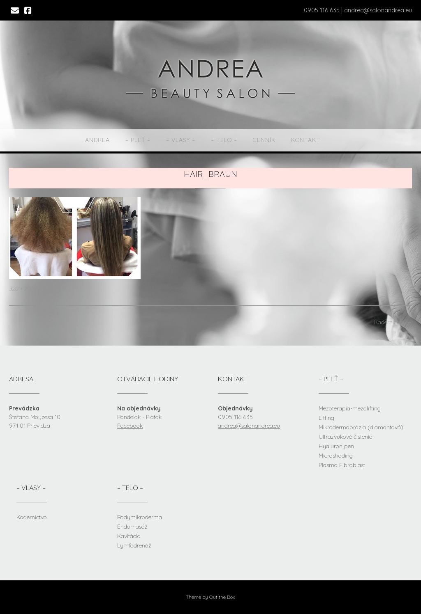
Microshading (336, 455)
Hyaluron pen (336, 446)
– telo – (224, 140)
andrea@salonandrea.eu (249, 425)
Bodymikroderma (139, 517)
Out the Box (222, 597)
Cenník (264, 140)
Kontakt (305, 140)
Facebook (130, 425)
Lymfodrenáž (134, 545)
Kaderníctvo (393, 322)
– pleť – (137, 140)
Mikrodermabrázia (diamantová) (361, 427)
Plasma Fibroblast (342, 465)
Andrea (97, 140)
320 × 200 (21, 288)
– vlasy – (180, 140)
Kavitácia (129, 536)
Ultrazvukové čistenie (345, 436)
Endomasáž (132, 526)
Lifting (326, 418)
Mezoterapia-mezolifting (350, 408)
